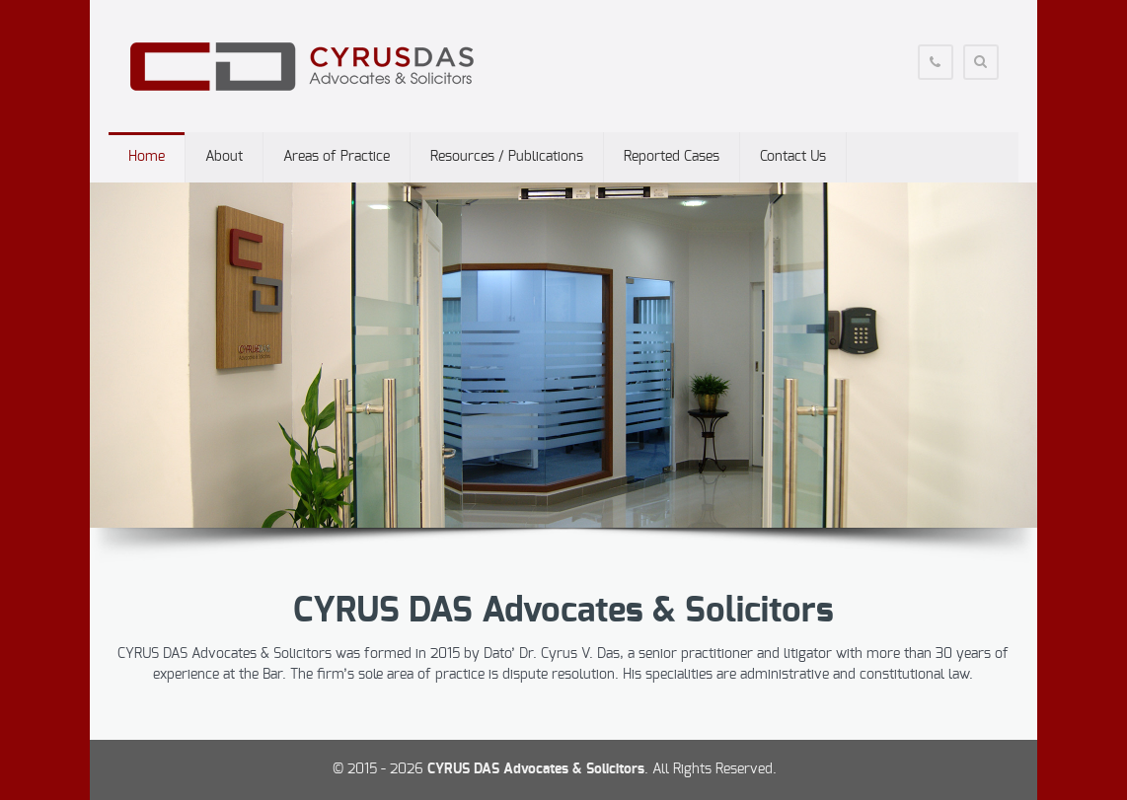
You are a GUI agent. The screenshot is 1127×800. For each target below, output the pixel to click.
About (224, 157)
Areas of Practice (336, 157)
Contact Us (793, 157)
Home (146, 157)
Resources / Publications (506, 157)
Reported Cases (671, 157)
